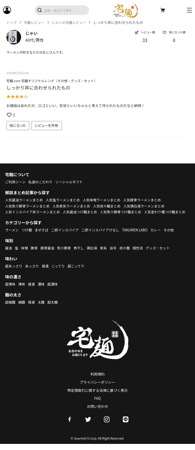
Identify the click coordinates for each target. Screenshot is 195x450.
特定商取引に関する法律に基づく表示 (97, 396)
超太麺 (53, 308)
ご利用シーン (15, 181)
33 (145, 40)
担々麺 (127, 254)
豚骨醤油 (48, 254)
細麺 (22, 308)
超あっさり (14, 272)
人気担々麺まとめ (110, 205)
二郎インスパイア (66, 235)
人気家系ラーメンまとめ (73, 205)
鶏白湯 (94, 254)
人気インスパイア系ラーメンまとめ (33, 211)
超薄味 (10, 290)
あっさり (33, 272)
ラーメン (12, 235)
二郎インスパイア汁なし (103, 235)
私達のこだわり (41, 181)
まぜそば (43, 235)
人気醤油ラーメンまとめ (24, 199)
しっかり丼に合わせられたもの (38, 87)
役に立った (17, 125)
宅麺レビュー (34, 22)
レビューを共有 (46, 125)
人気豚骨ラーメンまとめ (146, 199)
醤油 (8, 254)
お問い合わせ (97, 412)
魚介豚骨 (65, 254)
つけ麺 (27, 235)
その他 (173, 235)
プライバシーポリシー (97, 388)
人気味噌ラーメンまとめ (104, 199)
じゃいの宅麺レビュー (70, 22)
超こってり (78, 272)
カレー (160, 235)
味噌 (24, 254)
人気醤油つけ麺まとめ (82, 211)
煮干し (80, 254)
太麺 (41, 308)
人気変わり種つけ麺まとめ (26, 217)
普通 (46, 272)
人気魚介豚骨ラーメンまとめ (28, 205)
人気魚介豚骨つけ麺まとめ (124, 211)
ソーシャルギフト (71, 181)
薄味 (22, 290)
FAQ (97, 404)
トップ (11, 22)
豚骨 (34, 254)
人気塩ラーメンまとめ (64, 199)
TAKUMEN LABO (138, 235)
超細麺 (10, 308)
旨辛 (115, 254)
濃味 (41, 290)
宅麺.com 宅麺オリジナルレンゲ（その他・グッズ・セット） (51, 80)
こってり (59, 272)
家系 (105, 254)
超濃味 (53, 290)
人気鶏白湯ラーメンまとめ (148, 205)
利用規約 (97, 380)
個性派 (141, 254)
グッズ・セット (161, 254)
